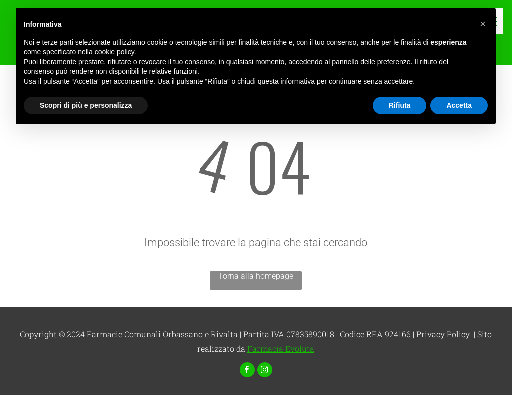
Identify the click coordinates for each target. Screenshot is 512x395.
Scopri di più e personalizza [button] (86, 106)
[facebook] (247, 371)
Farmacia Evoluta (281, 349)
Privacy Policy (443, 334)
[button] (483, 24)
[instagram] (265, 371)
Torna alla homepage (256, 276)
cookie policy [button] (114, 52)
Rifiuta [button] (400, 106)
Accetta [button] (459, 106)
